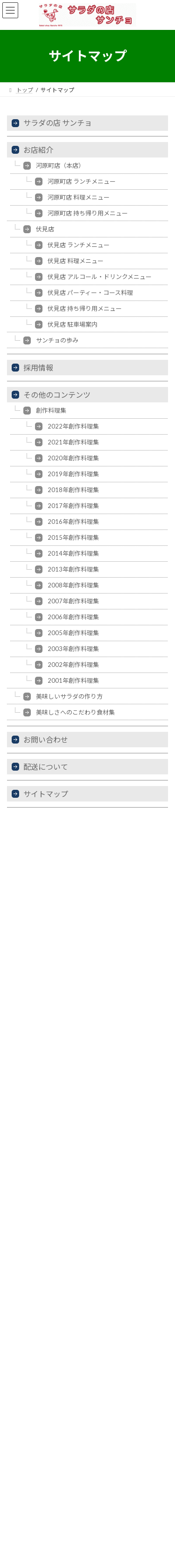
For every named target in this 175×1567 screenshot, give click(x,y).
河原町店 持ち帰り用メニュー (88, 213)
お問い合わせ (45, 739)
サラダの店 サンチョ (57, 122)
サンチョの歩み (57, 340)
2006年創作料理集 (73, 617)
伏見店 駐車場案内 (73, 324)
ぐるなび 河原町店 (43, 983)
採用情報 (38, 367)
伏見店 (45, 229)
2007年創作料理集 (73, 601)
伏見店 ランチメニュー (79, 245)
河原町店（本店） (60, 165)
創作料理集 (51, 410)
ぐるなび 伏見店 (40, 968)
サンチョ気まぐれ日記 (49, 1055)
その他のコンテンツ (57, 394)
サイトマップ (45, 793)
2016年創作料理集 (73, 521)
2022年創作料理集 (73, 426)
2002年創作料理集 (73, 664)
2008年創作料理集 (73, 585)
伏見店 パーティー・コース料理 (90, 292)
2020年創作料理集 (73, 458)
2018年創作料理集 (73, 490)
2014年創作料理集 (73, 553)
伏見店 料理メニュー (76, 261)
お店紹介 (38, 149)
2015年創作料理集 (73, 537)
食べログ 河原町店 (43, 1012)
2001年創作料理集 (73, 680)
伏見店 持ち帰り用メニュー (85, 308)
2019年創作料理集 (73, 474)
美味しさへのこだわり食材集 (75, 712)
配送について (45, 766)
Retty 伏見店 (36, 1026)
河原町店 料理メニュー (79, 197)
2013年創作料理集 (73, 569)
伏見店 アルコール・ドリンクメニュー (100, 276)
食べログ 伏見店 (40, 997)
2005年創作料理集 (73, 633)
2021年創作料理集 (73, 442)
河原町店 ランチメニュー (82, 181)
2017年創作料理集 (73, 505)
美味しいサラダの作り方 (69, 696)
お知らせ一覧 (24, 1436)
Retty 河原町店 (39, 1041)
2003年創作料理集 (73, 648)
